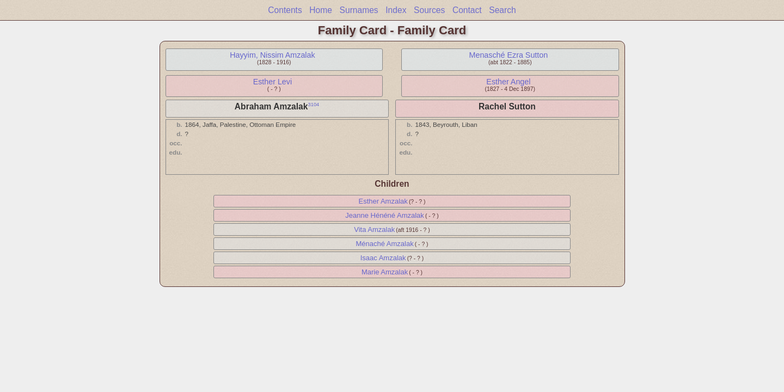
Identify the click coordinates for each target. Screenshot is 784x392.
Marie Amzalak (385, 272)
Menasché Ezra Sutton (508, 55)
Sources (429, 10)
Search (502, 10)
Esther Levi (272, 81)
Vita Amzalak (374, 229)
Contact (467, 10)
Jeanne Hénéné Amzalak (384, 215)
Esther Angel (508, 81)
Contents (285, 10)
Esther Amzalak (382, 201)
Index (395, 10)
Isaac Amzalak (383, 258)
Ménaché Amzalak (384, 244)
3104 (313, 104)
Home (320, 10)
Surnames (359, 10)
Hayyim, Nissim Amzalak (272, 55)
